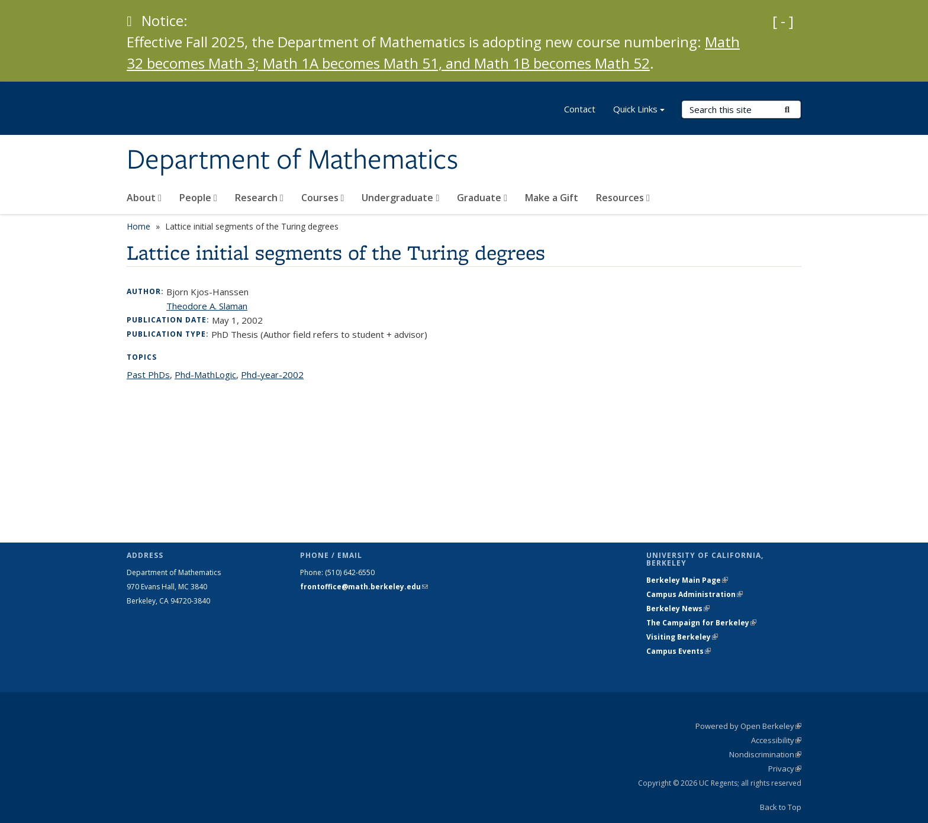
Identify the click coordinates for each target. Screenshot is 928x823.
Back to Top (780, 807)
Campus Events (678, 651)
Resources (623, 197)
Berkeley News (678, 608)
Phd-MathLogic (205, 374)
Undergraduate (400, 197)
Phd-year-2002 (272, 374)
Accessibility (776, 740)
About (144, 197)
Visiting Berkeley (682, 637)
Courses (322, 197)
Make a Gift (551, 197)
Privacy (784, 768)
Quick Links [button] (639, 110)
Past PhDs (148, 374)
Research (259, 197)
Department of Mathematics (292, 160)
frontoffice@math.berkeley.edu (364, 587)
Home (138, 226)
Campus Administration (694, 594)
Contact (579, 109)
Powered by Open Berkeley (748, 726)
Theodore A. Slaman (206, 306)
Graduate (482, 197)
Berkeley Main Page (687, 580)
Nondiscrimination (765, 754)
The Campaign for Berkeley (701, 623)
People (198, 197)
